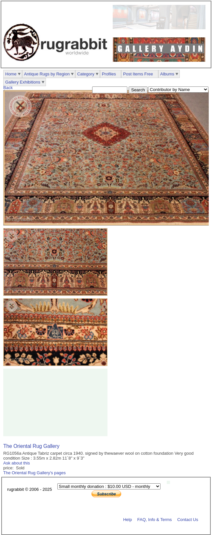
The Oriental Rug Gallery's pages (34, 472)
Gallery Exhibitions (22, 82)
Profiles (109, 74)
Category (85, 74)
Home (11, 74)
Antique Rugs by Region (47, 74)
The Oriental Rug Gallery (31, 446)
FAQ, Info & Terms (154, 519)
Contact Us (187, 519)
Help (127, 519)
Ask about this (16, 463)
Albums (167, 74)
